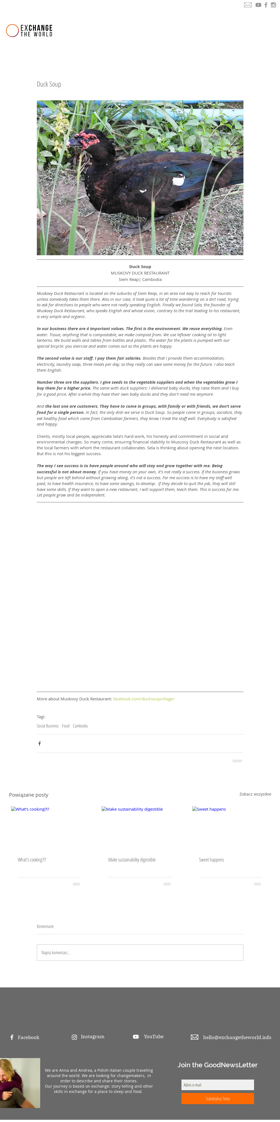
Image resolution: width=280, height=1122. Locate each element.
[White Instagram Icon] (74, 1037)
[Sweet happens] (230, 827)
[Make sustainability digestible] (140, 828)
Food (66, 726)
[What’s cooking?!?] (49, 827)
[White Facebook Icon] (11, 1037)
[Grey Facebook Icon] (265, 4)
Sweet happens (211, 859)
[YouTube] (258, 4)
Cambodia (80, 726)
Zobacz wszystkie (255, 794)
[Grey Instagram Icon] (273, 4)
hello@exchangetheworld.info (237, 1037)
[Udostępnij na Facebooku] (39, 743)
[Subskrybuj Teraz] (217, 1098)
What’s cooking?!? (32, 859)
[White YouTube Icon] (135, 1036)
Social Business (48, 726)
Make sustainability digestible (132, 859)
